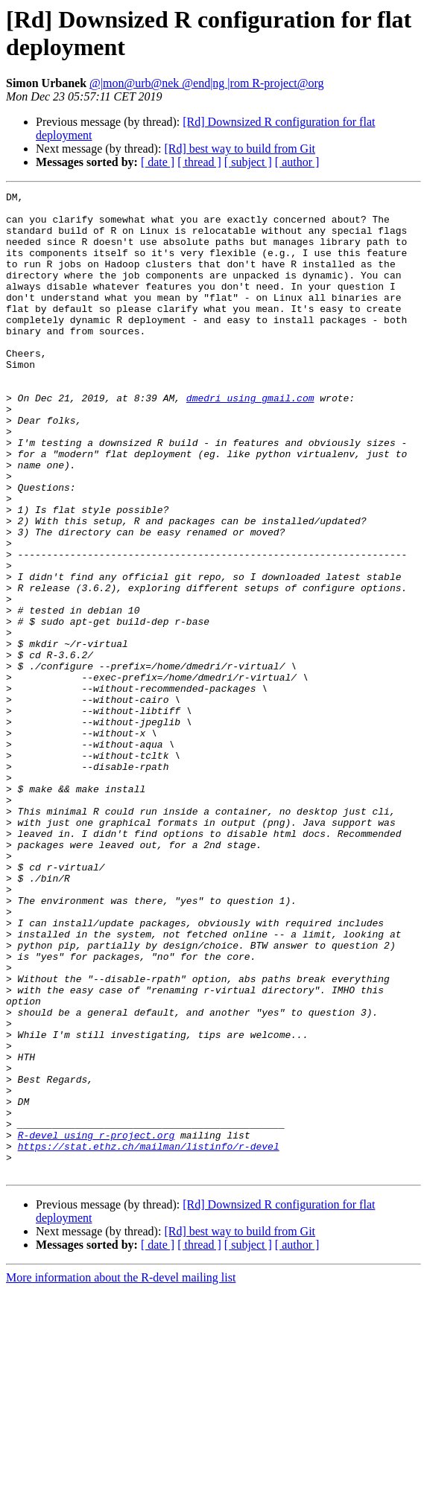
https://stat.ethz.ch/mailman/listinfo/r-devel (148, 1338)
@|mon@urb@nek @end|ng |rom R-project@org (206, 83)
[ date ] (157, 162)
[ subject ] (248, 162)
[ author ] (297, 162)
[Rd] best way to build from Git (239, 148)
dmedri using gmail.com (250, 440)
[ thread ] (199, 162)
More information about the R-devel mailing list (120, 1474)
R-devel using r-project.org (96, 1324)
